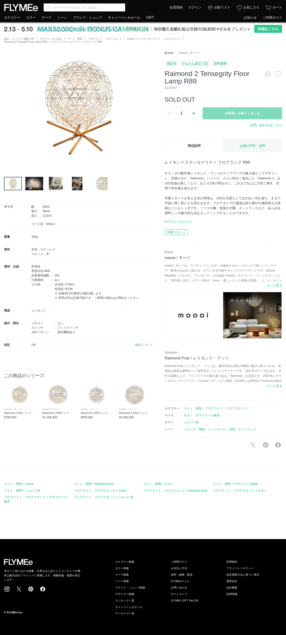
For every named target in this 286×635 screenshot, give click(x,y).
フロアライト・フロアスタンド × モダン (240, 490)
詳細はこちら (268, 29)
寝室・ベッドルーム (212, 429)
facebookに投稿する (278, 445)
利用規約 (231, 561)
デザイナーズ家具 (208, 415)
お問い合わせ (179, 587)
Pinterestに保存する (266, 445)
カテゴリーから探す (51, 39)
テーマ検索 (122, 574)
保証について (144, 345)
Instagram (7, 589)
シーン (62, 17)
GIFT (150, 17)
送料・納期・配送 (182, 574)
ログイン (194, 7)
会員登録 (176, 7)
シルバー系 (191, 422)
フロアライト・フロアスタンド (104, 39)
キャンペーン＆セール (124, 17)
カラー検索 (122, 568)
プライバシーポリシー (240, 568)
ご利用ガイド (272, 17)
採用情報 (231, 594)
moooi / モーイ (189, 53)
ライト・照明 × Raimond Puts (93, 484)
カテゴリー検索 (124, 561)
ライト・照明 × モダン (158, 484)
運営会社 (231, 581)
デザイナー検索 (124, 594)
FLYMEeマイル (180, 581)
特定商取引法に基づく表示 (242, 574)
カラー (31, 17)
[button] (8, 106)
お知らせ (250, 17)
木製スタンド (176, 232)
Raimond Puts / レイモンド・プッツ (197, 358)
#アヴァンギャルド (178, 222)
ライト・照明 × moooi (18, 484)
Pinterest (31, 589)
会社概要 (231, 587)
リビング (190, 429)
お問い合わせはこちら (266, 125)
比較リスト (222, 7)
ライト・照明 (74, 39)
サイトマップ (179, 594)
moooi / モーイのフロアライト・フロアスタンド (154, 39)
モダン (188, 415)
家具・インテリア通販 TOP (19, 39)
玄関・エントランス (242, 429)
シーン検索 (122, 581)
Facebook (43, 589)
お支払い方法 (179, 568)
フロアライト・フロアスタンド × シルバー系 (103, 497)
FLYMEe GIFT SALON (184, 600)
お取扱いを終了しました (242, 113)
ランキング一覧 (124, 600)
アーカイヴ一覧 (124, 613)
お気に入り (251, 7)
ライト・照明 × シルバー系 (22, 490)
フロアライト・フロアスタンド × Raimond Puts (175, 490)
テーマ (46, 17)
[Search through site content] (84, 7)
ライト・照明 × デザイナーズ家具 (235, 484)
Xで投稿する (253, 445)
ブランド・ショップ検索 (130, 587)
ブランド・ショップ (87, 17)
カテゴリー (12, 17)
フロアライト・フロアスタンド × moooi (100, 490)
